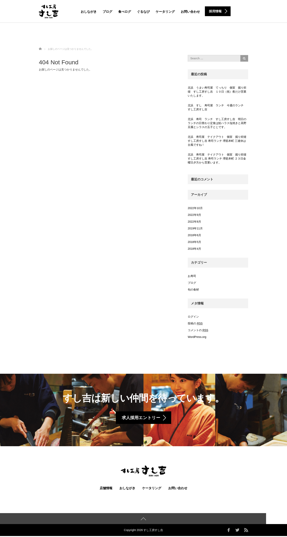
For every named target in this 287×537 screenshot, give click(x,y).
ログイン (193, 316)
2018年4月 (194, 248)
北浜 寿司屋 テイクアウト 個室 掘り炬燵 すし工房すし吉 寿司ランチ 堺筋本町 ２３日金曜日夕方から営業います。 (218, 158)
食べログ (124, 11)
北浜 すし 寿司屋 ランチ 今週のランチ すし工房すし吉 (217, 107)
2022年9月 (194, 214)
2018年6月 (194, 235)
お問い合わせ (190, 11)
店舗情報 (106, 489)
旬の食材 (193, 289)
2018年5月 (194, 242)
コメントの (198, 330)
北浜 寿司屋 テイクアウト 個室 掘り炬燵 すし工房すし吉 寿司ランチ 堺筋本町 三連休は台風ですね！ (218, 140)
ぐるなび (143, 11)
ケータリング (165, 11)
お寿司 (192, 276)
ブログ (107, 11)
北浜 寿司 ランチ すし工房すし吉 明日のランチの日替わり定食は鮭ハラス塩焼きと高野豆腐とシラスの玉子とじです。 (217, 123)
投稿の (195, 323)
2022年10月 (195, 208)
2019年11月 (195, 228)
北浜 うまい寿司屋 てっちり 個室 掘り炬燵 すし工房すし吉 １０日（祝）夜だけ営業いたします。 (217, 91)
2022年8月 (194, 221)
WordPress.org (197, 336)
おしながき (89, 11)
